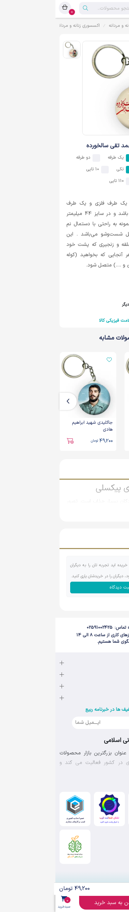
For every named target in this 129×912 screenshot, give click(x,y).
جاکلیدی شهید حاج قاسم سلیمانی (98, 426)
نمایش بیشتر (107, 509)
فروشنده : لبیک (91, 296)
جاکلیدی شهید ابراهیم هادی (37, 426)
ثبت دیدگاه (64, 587)
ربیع (121, 25)
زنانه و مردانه (65, 25)
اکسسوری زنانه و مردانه (22, 25)
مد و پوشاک (97, 25)
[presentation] (116, 401)
